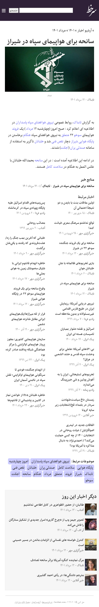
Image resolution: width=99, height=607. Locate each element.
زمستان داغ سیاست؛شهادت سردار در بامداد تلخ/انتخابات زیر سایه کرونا (74, 405)
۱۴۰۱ (71, 30)
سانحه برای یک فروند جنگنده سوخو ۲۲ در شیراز (76, 246)
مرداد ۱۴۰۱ (59, 30)
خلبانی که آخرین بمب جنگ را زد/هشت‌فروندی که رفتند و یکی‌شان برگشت (25, 243)
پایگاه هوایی (86, 141)
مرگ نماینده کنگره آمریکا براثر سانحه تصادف (57, 560)
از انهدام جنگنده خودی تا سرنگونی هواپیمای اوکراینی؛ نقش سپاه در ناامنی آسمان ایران (25, 375)
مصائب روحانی (36, 223)
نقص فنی (57, 141)
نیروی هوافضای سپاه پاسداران (35, 122)
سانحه (39, 160)
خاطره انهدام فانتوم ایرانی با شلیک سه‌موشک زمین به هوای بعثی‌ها (28, 268)
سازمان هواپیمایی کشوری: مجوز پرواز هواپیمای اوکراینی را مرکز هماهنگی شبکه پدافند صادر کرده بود (25, 347)
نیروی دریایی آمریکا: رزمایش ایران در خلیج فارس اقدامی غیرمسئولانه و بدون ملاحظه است (74, 309)
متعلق (65, 135)
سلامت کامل (54, 167)
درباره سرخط (47, 602)
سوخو (77, 135)
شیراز (74, 141)
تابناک (77, 122)
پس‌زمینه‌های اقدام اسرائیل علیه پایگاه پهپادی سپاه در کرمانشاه (26, 205)
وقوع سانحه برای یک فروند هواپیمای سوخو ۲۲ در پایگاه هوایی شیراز (28, 294)
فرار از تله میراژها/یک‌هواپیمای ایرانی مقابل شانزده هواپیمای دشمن (27, 319)
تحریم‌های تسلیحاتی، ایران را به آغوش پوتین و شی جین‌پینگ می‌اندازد (75, 379)
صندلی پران (77, 148)
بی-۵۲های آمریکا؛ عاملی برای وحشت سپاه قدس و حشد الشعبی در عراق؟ (74, 354)
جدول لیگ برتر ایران (22, 602)
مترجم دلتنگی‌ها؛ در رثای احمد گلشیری (60, 575)
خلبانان (39, 141)
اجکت (65, 148)
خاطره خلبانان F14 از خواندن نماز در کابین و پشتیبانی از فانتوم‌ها (25, 398)
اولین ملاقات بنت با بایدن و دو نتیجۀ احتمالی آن (75, 205)
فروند (15, 129)
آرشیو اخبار (84, 30)
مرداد (29, 129)
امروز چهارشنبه (18, 461)
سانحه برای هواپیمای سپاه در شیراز (73, 186)
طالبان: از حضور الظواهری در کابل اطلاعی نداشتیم (54, 505)
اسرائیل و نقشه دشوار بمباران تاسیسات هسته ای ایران (77, 331)
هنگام (27, 135)
